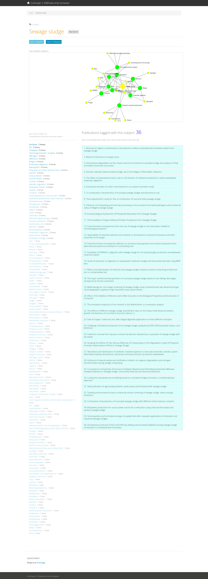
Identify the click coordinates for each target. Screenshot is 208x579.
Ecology (32, 450)
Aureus (32, 504)
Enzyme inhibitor (37, 441)
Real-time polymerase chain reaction (46, 197)
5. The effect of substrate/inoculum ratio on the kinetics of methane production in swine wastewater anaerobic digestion (130, 178)
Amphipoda (34, 518)
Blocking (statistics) (38, 487)
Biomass (33, 490)
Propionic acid (35, 328)
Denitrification (35, 458)
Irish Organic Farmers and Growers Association (51, 399)
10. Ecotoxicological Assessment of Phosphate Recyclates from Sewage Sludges (120, 213)
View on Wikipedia (54, 42)
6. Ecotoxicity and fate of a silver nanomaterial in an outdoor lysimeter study (119, 186)
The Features (35, 265)
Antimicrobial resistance (40, 509)
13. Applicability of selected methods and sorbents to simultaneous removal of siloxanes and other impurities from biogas (129, 235)
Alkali (31, 526)
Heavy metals (35, 175)
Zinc (31, 240)
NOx (31, 373)
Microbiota (34, 385)
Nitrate (32, 172)
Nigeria (32, 365)
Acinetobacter (35, 529)
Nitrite (32, 359)
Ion (30, 404)
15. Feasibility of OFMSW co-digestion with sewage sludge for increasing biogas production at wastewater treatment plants (132, 253)
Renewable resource (38, 319)
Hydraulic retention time (40, 413)
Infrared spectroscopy (39, 217)
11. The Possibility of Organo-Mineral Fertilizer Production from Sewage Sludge (120, 219)
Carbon (32, 180)
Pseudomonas (36, 200)
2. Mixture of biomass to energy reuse (101, 156)
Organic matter (36, 351)
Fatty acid (33, 439)
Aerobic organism (37, 183)
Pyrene (32, 322)
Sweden (33, 274)
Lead (31, 212)
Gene (31, 422)
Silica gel (33, 297)
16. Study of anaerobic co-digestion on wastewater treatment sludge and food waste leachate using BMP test (132, 261)
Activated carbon (37, 186)
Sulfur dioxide (35, 277)
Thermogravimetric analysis (42, 152)
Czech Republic (36, 461)
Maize (32, 209)
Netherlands (35, 370)
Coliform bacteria (37, 475)
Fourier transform (37, 220)
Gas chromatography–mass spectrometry (48, 427)
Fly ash (32, 433)
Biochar (32, 226)
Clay (31, 478)
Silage (32, 299)
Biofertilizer (34, 492)
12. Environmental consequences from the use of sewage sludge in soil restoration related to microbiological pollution (127, 226)
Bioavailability (35, 229)
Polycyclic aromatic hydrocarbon (44, 169)
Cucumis (33, 464)
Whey (31, 246)
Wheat (32, 248)
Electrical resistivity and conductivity (46, 447)
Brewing (33, 484)
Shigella (32, 302)
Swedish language (37, 271)
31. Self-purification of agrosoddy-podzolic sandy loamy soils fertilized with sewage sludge (125, 385)
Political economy (37, 334)
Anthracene (34, 515)
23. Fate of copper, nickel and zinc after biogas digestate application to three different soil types (128, 318)
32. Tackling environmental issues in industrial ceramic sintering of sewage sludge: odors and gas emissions (128, 393)
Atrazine (33, 507)
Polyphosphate (36, 331)
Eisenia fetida (35, 177)
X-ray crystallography (39, 243)
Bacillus (32, 501)
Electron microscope (38, 444)
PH (30, 146)
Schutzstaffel (35, 305)
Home (31, 13)
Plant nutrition (36, 336)
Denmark (33, 456)
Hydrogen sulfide (37, 410)
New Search (73, 32)
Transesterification (38, 263)
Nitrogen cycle (35, 356)
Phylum (32, 342)
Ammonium (34, 234)
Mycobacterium (36, 376)
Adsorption (34, 166)
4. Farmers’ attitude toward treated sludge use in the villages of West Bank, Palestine (123, 171)
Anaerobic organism (38, 231)
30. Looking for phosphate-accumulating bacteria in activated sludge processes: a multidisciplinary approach (129, 378)
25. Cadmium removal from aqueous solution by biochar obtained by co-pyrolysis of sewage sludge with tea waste (132, 334)
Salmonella (34, 314)
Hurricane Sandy (37, 416)
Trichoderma (35, 260)
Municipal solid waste (39, 379)
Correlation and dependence (42, 473)
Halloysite (33, 419)
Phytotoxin (34, 339)
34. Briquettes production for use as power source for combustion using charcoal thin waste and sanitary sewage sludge (128, 408)
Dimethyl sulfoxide (38, 453)
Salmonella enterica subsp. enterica (46, 311)
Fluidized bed (35, 436)
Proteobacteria (36, 325)
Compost (33, 149)
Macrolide (33, 390)
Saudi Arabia (35, 308)
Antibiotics (34, 512)
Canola (32, 481)
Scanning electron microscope (43, 194)
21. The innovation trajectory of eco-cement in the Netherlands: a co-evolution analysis (124, 303)
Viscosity (33, 251)
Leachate (33, 214)
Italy (31, 396)
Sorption (33, 192)
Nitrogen (33, 155)
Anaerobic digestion (38, 163)
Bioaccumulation (37, 498)
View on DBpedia (36, 42)
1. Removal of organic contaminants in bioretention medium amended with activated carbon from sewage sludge (129, 148)
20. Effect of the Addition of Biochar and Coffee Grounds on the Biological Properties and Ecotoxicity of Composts (131, 296)
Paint (31, 345)
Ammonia (33, 521)
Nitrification (34, 362)
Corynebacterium (37, 470)
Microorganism (36, 382)
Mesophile (34, 387)
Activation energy (37, 237)
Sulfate (32, 282)
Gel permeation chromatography (44, 424)
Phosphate (34, 206)
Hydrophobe (35, 407)
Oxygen (32, 348)
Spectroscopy (35, 288)
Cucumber (34, 467)
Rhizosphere (35, 317)
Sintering (33, 294)
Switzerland (34, 268)
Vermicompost (36, 257)
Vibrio (32, 254)
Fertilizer (33, 143)
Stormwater (34, 285)
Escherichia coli (36, 223)
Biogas (32, 160)
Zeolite (32, 189)
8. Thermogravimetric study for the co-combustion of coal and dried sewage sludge (122, 198)
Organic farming (36, 353)
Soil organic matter (38, 291)
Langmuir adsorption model (42, 393)
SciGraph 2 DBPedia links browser (48, 3)
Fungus (32, 430)
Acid (31, 532)
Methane (33, 158)
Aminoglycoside (36, 524)
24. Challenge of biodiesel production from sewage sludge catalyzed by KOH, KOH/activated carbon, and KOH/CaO (132, 326)
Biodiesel (33, 495)
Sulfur (32, 280)
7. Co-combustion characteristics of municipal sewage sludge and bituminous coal (121, 192)
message (41, 561)
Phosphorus (34, 203)
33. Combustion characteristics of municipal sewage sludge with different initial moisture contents (129, 400)
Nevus (32, 368)
